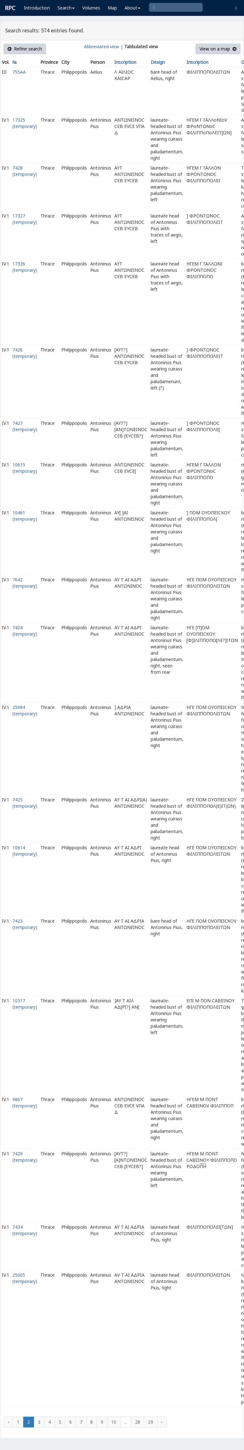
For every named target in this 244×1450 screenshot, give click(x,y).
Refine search (25, 49)
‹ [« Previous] (8, 1422)
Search (66, 8)
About (132, 8)
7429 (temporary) (24, 1157)
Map (112, 8)
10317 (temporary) (24, 1004)
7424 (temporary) (24, 631)
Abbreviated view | (103, 46)
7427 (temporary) (24, 426)
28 (137, 1422)
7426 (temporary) (24, 353)
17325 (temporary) (24, 123)
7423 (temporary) (24, 924)
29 (150, 1422)
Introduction (37, 8)
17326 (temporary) (24, 267)
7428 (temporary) (24, 171)
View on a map (218, 49)
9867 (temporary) (24, 1102)
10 (113, 1422)
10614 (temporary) (24, 851)
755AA (19, 72)
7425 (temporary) (24, 803)
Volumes (91, 8)
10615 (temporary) (24, 468)
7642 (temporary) (24, 583)
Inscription (125, 62)
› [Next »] (161, 1422)
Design (158, 62)
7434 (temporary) (24, 1230)
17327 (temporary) (24, 219)
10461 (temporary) (24, 516)
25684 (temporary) (24, 710)
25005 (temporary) (24, 1278)
